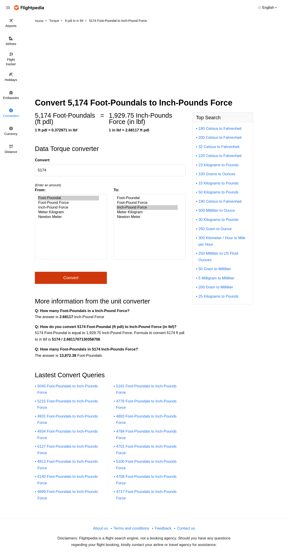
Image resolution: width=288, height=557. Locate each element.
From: (40, 190)
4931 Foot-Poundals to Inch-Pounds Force (67, 419)
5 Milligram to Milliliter (216, 278)
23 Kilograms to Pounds (218, 165)
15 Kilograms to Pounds (218, 183)
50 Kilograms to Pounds (218, 192)
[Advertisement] (144, 58)
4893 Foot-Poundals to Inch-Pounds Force (146, 419)
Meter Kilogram (68, 212)
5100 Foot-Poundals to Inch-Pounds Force (146, 464)
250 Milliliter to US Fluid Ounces (218, 256)
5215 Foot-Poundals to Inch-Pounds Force (67, 404)
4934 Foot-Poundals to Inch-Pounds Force (67, 434)
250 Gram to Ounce (215, 229)
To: (116, 190)
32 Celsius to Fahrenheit (218, 147)
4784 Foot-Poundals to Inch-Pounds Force (146, 434)
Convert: (42, 160)
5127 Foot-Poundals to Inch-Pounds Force (67, 449)
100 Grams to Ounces (216, 174)
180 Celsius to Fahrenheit (219, 128)
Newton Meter (68, 217)
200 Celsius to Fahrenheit (219, 137)
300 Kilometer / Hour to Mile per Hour (221, 241)
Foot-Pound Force (68, 202)
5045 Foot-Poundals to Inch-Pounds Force (67, 389)
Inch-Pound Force (68, 207)
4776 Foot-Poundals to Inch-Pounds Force (146, 404)
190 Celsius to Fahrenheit (219, 201)
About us (100, 528)
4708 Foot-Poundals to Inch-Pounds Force (146, 479)
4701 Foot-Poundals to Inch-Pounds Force (146, 449)
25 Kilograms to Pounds (218, 296)
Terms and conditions (131, 528)
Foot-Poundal (68, 198)
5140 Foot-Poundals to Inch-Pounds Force (67, 479)
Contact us (186, 528)
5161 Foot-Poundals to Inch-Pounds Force (146, 389)
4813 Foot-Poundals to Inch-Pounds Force (67, 464)
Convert (70, 277)
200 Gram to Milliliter (215, 287)
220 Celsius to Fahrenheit (219, 156)
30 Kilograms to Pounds (218, 220)
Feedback (163, 528)
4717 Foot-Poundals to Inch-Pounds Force (146, 495)
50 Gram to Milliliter (214, 269)
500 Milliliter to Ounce (216, 210)
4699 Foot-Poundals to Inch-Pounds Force (67, 495)
